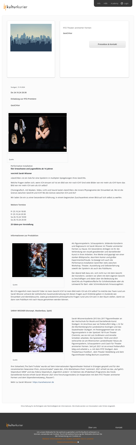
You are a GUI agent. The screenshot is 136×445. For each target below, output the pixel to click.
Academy (114, 3)
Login (126, 3)
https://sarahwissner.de (43, 382)
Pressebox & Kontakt (107, 44)
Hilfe (105, 3)
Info (98, 3)
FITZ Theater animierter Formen (77, 28)
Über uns (92, 427)
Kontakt (119, 427)
